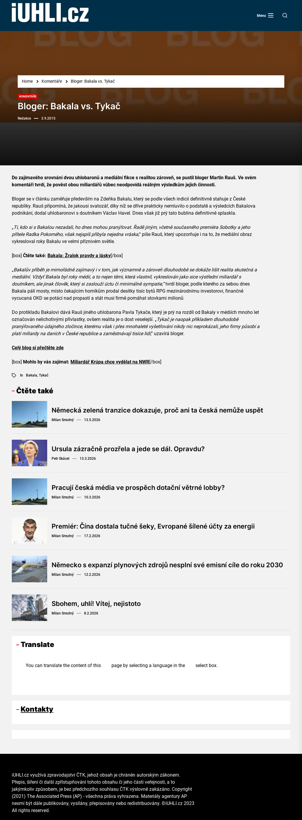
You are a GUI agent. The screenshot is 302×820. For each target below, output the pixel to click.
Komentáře (28, 96)
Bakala (31, 375)
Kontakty (37, 709)
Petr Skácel (60, 459)
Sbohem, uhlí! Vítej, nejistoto (96, 603)
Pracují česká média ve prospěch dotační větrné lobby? (138, 487)
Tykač (43, 375)
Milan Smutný (63, 420)
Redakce (24, 118)
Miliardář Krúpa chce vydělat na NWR (109, 362)
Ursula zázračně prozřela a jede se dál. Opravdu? (128, 449)
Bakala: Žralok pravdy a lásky (79, 255)
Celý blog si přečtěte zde (38, 348)
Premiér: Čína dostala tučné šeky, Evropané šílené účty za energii (153, 526)
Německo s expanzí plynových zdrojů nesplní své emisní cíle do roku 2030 (167, 565)
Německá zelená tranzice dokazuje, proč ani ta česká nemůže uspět (157, 410)
